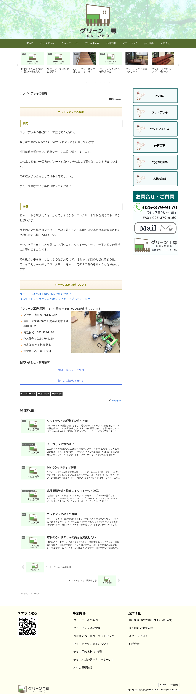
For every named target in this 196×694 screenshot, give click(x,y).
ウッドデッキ (159, 112)
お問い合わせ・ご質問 (71, 370)
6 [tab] (104, 82)
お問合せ (134, 643)
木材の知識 (159, 178)
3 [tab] (91, 82)
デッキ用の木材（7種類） (89, 651)
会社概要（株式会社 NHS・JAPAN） (151, 620)
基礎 (32, 394)
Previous (17, 64)
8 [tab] (113, 82)
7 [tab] (109, 82)
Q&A (24, 394)
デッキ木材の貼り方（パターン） (93, 659)
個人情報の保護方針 (141, 627)
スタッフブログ (138, 635)
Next (178, 64)
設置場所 (57, 394)
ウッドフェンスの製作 (87, 627)
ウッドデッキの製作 (85, 620)
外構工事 (159, 145)
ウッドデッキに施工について (91, 643)
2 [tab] (86, 82)
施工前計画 (43, 394)
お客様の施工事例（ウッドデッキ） (95, 635)
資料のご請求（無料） (71, 380)
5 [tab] (100, 82)
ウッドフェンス (159, 128)
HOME (160, 95)
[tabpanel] (32, 64)
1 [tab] (82, 82)
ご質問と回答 (159, 162)
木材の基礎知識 (82, 667)
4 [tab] (95, 82)
